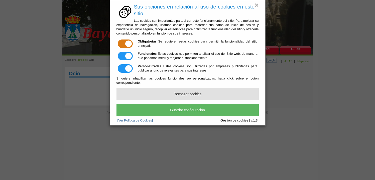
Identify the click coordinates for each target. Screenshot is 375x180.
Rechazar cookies (187, 94)
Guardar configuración (187, 110)
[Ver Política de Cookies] (135, 120)
